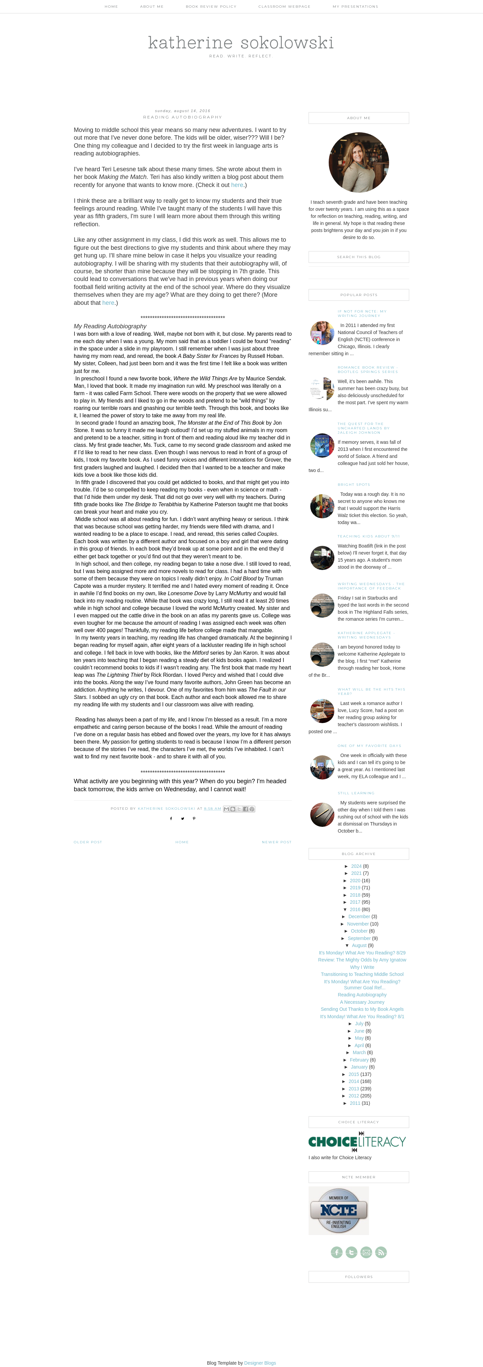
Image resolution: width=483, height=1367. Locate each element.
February (359, 1060)
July (359, 1023)
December (359, 916)
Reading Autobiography (362, 994)
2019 (355, 887)
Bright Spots (354, 484)
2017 (355, 902)
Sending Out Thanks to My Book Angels (362, 1009)
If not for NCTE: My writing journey (362, 313)
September (359, 938)
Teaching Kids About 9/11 (369, 536)
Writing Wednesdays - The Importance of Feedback (371, 586)
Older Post (88, 842)
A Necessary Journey (362, 1002)
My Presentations (355, 6)
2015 (353, 1074)
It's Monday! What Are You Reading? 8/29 (362, 952)
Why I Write (362, 967)
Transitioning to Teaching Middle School (362, 974)
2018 (355, 895)
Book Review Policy (211, 6)
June (359, 1031)
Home (111, 6)
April (359, 1045)
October (359, 931)
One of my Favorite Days (369, 746)
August (359, 945)
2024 (356, 866)
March (359, 1052)
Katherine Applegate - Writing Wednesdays (366, 635)
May (359, 1038)
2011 (355, 1103)
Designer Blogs (260, 1363)
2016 (355, 909)
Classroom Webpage (285, 6)
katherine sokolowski (241, 42)
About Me (152, 6)
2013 (353, 1088)
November (358, 924)
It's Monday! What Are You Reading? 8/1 (362, 1016)
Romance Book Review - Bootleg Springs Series (368, 369)
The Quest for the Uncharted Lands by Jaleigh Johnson (364, 428)
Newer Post (277, 842)
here (237, 185)
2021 (356, 873)
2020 (355, 880)
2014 (353, 1081)
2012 (353, 1095)
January (359, 1067)
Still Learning (356, 793)
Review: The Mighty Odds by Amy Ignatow (362, 959)
